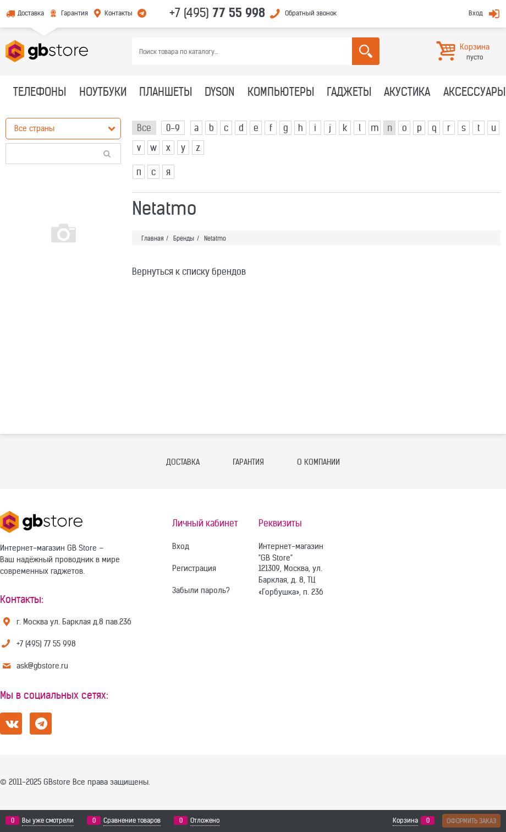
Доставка (31, 13)
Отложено (204, 820)
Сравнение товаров (132, 820)
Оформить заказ (471, 821)
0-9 (173, 127)
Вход (476, 13)
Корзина (405, 820)
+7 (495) (217, 12)
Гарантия (74, 13)
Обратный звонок (311, 13)
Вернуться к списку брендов (189, 271)
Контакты (119, 13)
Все (144, 127)
